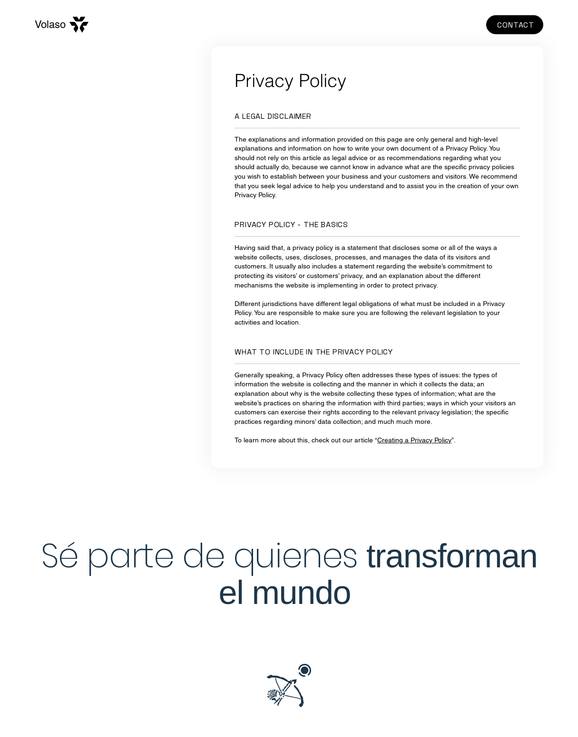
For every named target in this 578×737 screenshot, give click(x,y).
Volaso (50, 24)
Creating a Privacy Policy (414, 440)
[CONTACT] (514, 24)
